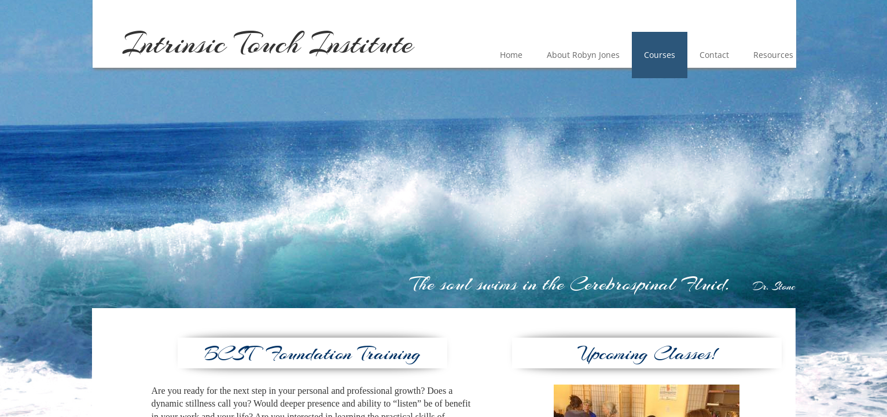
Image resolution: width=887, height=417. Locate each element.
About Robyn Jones (583, 54)
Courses (659, 54)
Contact (714, 54)
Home (511, 54)
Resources (773, 54)
